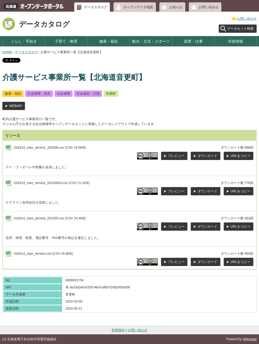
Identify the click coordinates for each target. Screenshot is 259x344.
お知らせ (175, 7)
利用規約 (118, 330)
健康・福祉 (108, 41)
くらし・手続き (24, 41)
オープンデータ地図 (138, 7)
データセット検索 (240, 28)
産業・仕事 (193, 41)
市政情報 (235, 41)
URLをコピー (240, 156)
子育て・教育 (66, 41)
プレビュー (176, 156)
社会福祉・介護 (88, 93)
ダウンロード (207, 156)
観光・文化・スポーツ (151, 41)
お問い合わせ (209, 7)
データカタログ (95, 7)
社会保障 (63, 93)
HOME (7, 52)
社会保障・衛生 (39, 93)
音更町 (111, 93)
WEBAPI (15, 106)
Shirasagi (250, 339)
